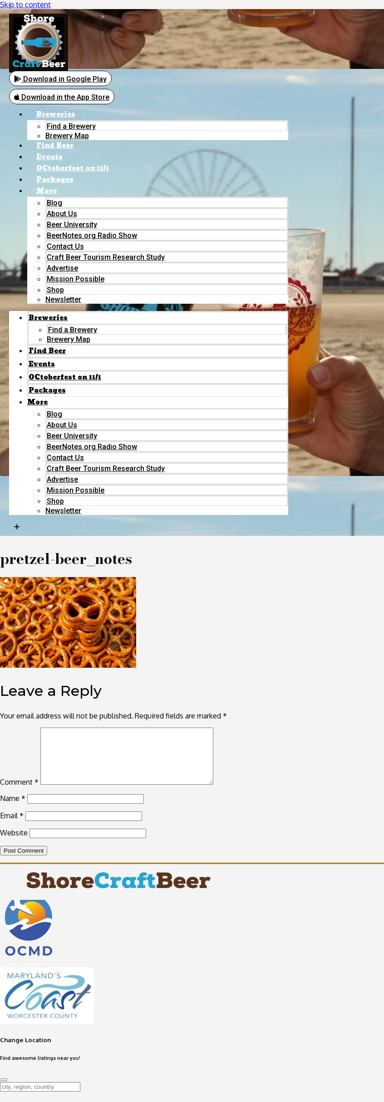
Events (49, 157)
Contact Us (65, 246)
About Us (62, 213)
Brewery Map (67, 135)
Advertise (62, 268)
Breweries (55, 114)
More (46, 191)
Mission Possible (75, 279)
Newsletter (63, 299)
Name (12, 808)
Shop (55, 290)
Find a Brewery (71, 126)
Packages (55, 179)
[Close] (3, 1090)
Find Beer (55, 145)
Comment (19, 792)
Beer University (72, 224)
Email (12, 825)
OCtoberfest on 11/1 (72, 168)
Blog (54, 203)
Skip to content (25, 4)
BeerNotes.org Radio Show (92, 235)
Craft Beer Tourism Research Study (106, 257)
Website (14, 843)
